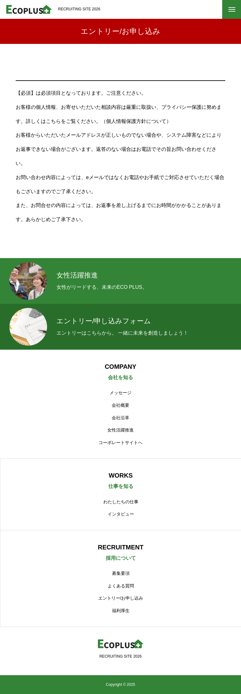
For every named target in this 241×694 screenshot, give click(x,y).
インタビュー (121, 514)
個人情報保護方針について (136, 121)
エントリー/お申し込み (120, 598)
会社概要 (120, 405)
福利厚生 (121, 610)
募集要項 (121, 573)
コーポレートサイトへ (120, 442)
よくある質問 (121, 585)
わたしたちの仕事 (120, 501)
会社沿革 (120, 417)
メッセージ (120, 392)
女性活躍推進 (120, 429)
